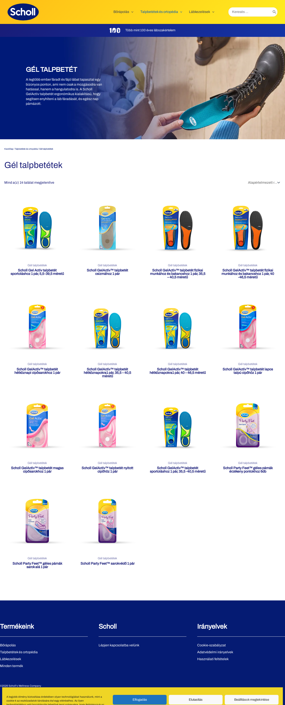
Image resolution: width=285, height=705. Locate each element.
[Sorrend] (263, 182)
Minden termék (11, 666)
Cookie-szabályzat (211, 645)
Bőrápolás (8, 645)
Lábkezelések (10, 659)
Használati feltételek (213, 659)
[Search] (274, 12)
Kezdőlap (8, 149)
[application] (131, 11)
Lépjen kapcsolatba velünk (119, 645)
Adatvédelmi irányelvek (215, 652)
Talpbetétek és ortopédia (26, 149)
